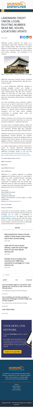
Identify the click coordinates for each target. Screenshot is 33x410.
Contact (16, 384)
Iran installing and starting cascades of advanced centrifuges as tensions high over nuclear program (17, 298)
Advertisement (16, 386)
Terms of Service (16, 390)
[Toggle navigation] (2, 10)
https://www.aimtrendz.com (13, 201)
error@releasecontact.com (8, 216)
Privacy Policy (16, 388)
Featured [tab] (29, 280)
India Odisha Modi (8, 309)
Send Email (8, 194)
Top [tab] (16, 280)
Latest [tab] (5, 280)
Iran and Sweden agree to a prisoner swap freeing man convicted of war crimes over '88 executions (16, 286)
